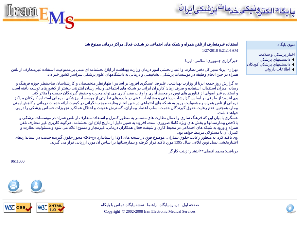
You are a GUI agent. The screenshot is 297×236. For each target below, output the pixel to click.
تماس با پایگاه (113, 205)
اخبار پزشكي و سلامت (276, 54)
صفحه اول (189, 205)
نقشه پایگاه (135, 205)
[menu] (271, 61)
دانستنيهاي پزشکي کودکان (268, 64)
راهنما (151, 205)
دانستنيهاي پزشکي (275, 59)
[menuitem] (271, 54)
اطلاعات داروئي (277, 69)
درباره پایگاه (168, 205)
